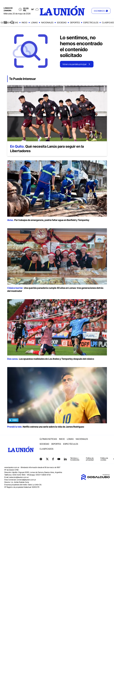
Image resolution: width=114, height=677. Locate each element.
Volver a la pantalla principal (74, 64)
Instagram (41, 459)
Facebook (53, 459)
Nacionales (47, 22)
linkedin (65, 459)
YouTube (58, 459)
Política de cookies (104, 459)
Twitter (47, 459)
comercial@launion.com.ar (26, 480)
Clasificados (46, 449)
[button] (101, 11)
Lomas (34, 22)
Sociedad (61, 22)
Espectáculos (90, 22)
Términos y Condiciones (74, 459)
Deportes (75, 22)
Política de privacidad (90, 459)
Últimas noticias (9, 22)
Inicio (24, 22)
